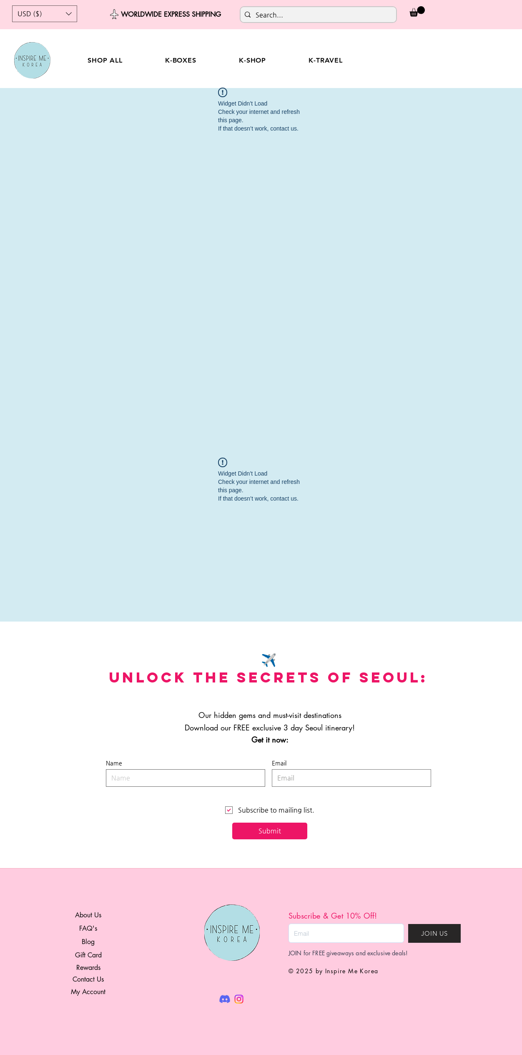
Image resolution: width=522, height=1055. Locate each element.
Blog (88, 941)
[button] (44, 13)
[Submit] (269, 831)
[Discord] (225, 999)
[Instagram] (239, 999)
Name (114, 763)
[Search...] (317, 15)
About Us (88, 915)
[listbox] (44, 13)
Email (279, 763)
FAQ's (88, 928)
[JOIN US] (434, 933)
